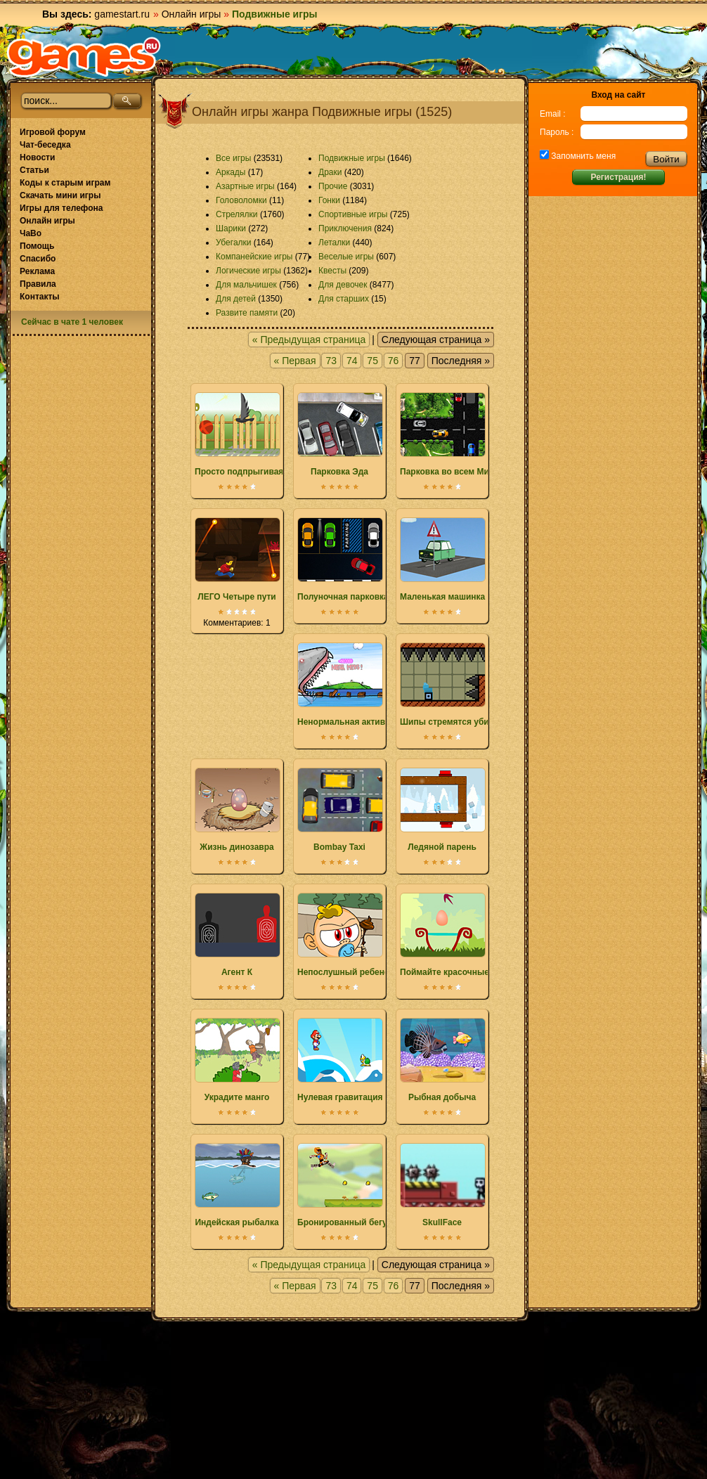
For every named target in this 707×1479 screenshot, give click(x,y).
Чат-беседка (45, 145)
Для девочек (342, 285)
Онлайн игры (191, 14)
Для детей (236, 299)
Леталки (334, 242)
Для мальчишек (246, 285)
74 (352, 360)
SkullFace (442, 1185)
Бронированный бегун (344, 1185)
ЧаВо (30, 233)
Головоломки (241, 200)
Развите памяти (247, 313)
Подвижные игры (351, 158)
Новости (37, 157)
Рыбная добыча (442, 1060)
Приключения (345, 228)
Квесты (332, 271)
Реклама (37, 271)
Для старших (343, 299)
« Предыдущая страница (309, 339)
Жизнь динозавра (237, 810)
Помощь (37, 246)
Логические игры (248, 271)
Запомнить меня (582, 156)
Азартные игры (245, 186)
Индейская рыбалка (237, 1185)
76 (393, 360)
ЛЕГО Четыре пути (237, 559)
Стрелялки (237, 214)
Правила (38, 284)
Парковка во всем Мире (449, 434)
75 (372, 360)
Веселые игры (346, 256)
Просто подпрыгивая (239, 434)
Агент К (237, 935)
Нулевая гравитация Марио (355, 1060)
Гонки (329, 200)
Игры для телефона (61, 208)
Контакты (40, 297)
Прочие (332, 186)
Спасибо (38, 259)
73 (331, 360)
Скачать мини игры (60, 195)
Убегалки (234, 242)
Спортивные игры (352, 214)
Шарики (231, 228)
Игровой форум (53, 132)
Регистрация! (618, 177)
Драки (330, 172)
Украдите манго (237, 1060)
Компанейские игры (254, 256)
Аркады (231, 172)
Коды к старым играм (65, 183)
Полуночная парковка (343, 559)
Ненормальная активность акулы (367, 684)
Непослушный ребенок (345, 935)
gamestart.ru (122, 14)
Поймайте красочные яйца (456, 935)
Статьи (34, 170)
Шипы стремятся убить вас (457, 684)
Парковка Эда (339, 434)
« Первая (295, 360)
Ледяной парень (442, 810)
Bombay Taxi (339, 810)
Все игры (233, 158)
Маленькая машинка (442, 559)
